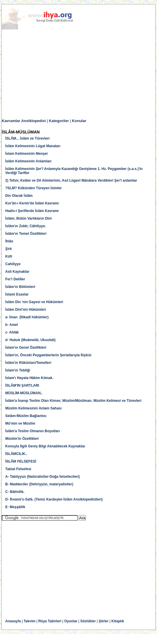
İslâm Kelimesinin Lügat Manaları (32, 146)
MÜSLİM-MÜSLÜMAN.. (24, 393)
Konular (79, 121)
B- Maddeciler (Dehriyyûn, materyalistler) (39, 484)
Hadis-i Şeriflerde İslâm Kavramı (32, 211)
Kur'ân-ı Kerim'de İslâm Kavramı (32, 203)
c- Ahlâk (12, 332)
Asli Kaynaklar (17, 272)
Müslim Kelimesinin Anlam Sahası (33, 408)
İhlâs (9, 241)
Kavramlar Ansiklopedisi (24, 121)
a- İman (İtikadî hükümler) (27, 317)
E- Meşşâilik (15, 507)
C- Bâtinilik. (14, 492)
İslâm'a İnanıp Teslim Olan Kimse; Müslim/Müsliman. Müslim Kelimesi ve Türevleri (73, 401)
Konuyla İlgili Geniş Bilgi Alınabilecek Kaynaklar (45, 446)
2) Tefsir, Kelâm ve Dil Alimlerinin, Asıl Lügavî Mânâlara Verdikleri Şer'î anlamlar (71, 180)
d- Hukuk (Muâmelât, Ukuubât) (30, 340)
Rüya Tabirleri (49, 621)
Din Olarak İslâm (19, 196)
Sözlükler (88, 621)
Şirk (8, 249)
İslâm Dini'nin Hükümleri (25, 310)
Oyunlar (70, 621)
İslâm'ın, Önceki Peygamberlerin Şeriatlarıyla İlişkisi (48, 355)
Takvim (29, 621)
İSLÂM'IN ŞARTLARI (22, 385)
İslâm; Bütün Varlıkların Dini (28, 218)
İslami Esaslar (17, 294)
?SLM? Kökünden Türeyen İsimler (33, 188)
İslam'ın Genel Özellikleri (25, 347)
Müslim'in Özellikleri (22, 439)
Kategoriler (59, 121)
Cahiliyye (13, 264)
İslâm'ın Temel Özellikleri (25, 234)
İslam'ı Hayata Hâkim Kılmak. (29, 378)
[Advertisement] (78, 74)
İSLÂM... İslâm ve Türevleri (27, 138)
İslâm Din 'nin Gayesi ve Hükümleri (34, 302)
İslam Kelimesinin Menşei (26, 154)
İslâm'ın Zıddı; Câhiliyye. (25, 226)
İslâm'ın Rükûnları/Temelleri (28, 363)
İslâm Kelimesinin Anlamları (28, 161)
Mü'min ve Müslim (20, 423)
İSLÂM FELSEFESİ (20, 461)
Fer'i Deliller (15, 279)
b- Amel (11, 325)
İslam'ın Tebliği (17, 370)
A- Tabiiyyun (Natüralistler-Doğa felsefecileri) (42, 477)
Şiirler (104, 621)
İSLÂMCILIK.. (16, 454)
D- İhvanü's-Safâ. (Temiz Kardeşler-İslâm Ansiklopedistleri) (54, 499)
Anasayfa (13, 621)
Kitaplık (118, 621)
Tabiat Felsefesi (18, 469)
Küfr (9, 256)
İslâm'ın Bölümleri (20, 287)
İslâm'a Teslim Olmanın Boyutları (32, 431)
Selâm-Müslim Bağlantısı (25, 416)
